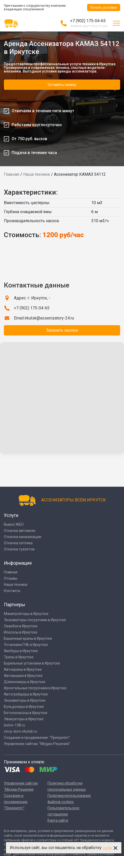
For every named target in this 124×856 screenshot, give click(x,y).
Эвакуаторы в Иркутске (24, 719)
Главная (11, 174)
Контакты (12, 591)
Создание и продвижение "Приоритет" (16, 802)
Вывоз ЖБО (14, 524)
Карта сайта (57, 820)
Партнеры (14, 604)
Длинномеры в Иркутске (24, 682)
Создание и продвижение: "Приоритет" (37, 737)
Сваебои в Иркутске (20, 626)
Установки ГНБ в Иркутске (26, 645)
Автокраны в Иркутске (23, 669)
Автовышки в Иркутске (23, 676)
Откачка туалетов (19, 549)
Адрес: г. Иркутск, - (32, 297)
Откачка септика (18, 543)
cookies (109, 848)
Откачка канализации (22, 537)
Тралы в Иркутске (19, 657)
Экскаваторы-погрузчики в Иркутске (35, 620)
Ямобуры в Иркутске (21, 651)
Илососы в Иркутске (20, 632)
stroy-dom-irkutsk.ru (20, 731)
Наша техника (36, 174)
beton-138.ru (14, 725)
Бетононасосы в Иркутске (25, 713)
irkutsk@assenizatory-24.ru (49, 318)
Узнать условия (103, 7)
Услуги (11, 515)
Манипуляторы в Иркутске (26, 614)
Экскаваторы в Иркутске (24, 700)
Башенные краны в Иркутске (28, 638)
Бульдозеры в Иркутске (24, 707)
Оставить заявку (62, 85)
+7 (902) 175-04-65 (88, 20)
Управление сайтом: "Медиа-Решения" (37, 744)
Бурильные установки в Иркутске (32, 663)
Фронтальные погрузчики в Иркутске (35, 688)
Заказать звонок (62, 330)
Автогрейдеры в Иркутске (26, 694)
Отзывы (10, 578)
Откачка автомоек (19, 531)
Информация (18, 563)
